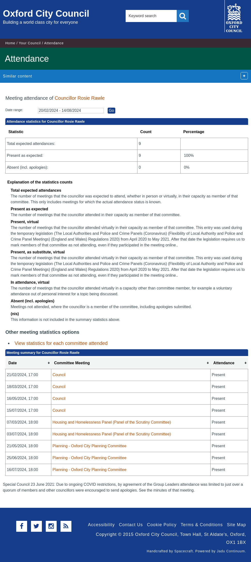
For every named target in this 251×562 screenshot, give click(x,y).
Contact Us (131, 524)
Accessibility (101, 524)
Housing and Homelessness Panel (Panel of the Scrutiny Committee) (112, 422)
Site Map (236, 524)
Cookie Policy (161, 524)
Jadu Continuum (231, 551)
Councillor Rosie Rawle (80, 98)
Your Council (30, 43)
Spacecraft (183, 551)
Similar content (17, 76)
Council (59, 375)
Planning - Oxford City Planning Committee (89, 446)
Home (10, 43)
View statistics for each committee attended (61, 343)
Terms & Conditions (202, 524)
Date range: (14, 110)
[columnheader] (28, 363)
